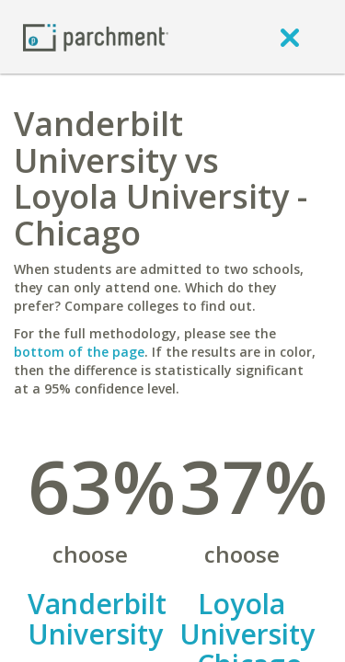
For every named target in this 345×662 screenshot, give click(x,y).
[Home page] (95, 36)
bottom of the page (79, 351)
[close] (289, 37)
